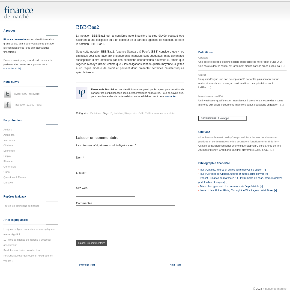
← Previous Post (85, 264)
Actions (7, 129)
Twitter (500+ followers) (27, 93)
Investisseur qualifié (210, 96)
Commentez (84, 203)
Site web (81, 188)
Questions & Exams (14, 177)
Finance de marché (15, 39)
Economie (9, 150)
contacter (170, 96)
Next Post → (177, 264)
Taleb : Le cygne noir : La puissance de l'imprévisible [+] (231, 186)
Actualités (9, 134)
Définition (95, 113)
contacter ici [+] (12, 68)
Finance (7, 161)
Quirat (202, 75)
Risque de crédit (133, 113)
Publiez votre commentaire (160, 113)
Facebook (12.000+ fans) (28, 104)
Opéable (203, 57)
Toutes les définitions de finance (21, 205)
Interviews (9, 140)
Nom (80, 157)
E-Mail (81, 172)
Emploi (7, 156)
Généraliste (9, 166)
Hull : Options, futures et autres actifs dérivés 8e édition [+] (233, 169)
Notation (118, 113)
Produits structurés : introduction (21, 250)
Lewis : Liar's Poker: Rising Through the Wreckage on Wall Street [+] (238, 190)
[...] (282, 66)
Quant (6, 172)
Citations (8, 145)
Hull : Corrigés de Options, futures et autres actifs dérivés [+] (234, 173)
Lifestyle (8, 182)
